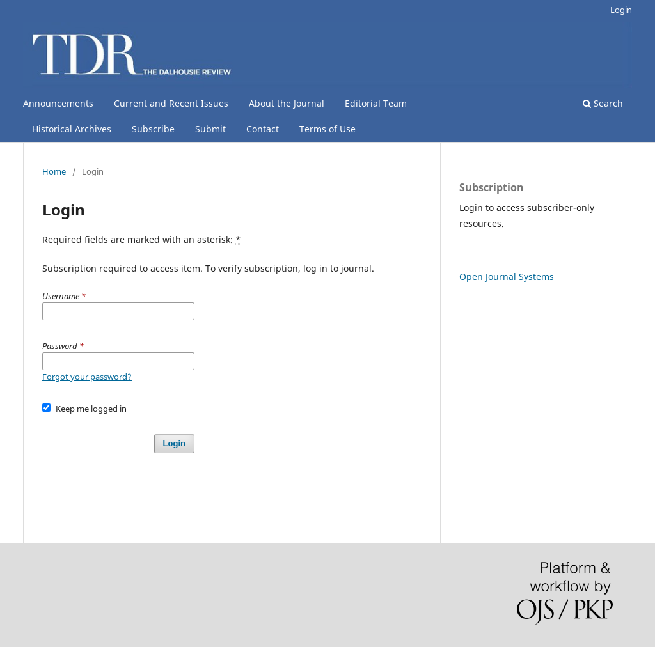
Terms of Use (327, 129)
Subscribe (153, 129)
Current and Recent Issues (171, 103)
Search (603, 103)
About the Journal (286, 103)
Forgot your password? (87, 376)
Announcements (58, 103)
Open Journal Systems (506, 276)
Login (621, 9)
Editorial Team (376, 103)
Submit (210, 129)
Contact (262, 129)
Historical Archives (71, 129)
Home (54, 171)
